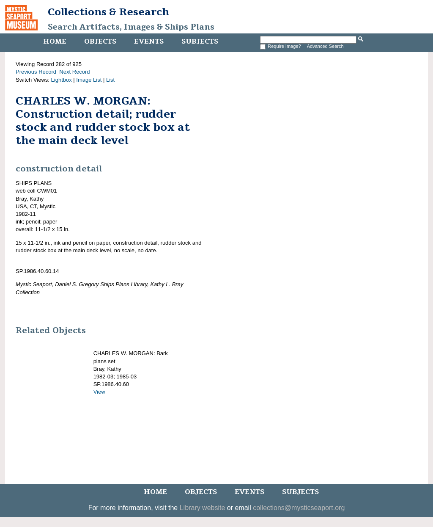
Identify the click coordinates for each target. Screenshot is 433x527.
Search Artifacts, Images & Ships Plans (131, 27)
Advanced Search (325, 46)
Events (149, 41)
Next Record (74, 72)
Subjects (199, 41)
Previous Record (36, 72)
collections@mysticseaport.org (299, 507)
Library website (202, 507)
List (110, 80)
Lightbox (61, 80)
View (99, 392)
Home (54, 41)
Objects (100, 41)
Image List (88, 80)
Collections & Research (108, 12)
